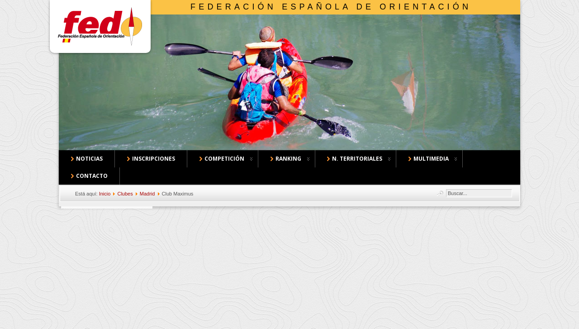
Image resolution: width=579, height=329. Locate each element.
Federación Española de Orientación (330, 6)
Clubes (125, 193)
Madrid (147, 193)
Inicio (105, 193)
